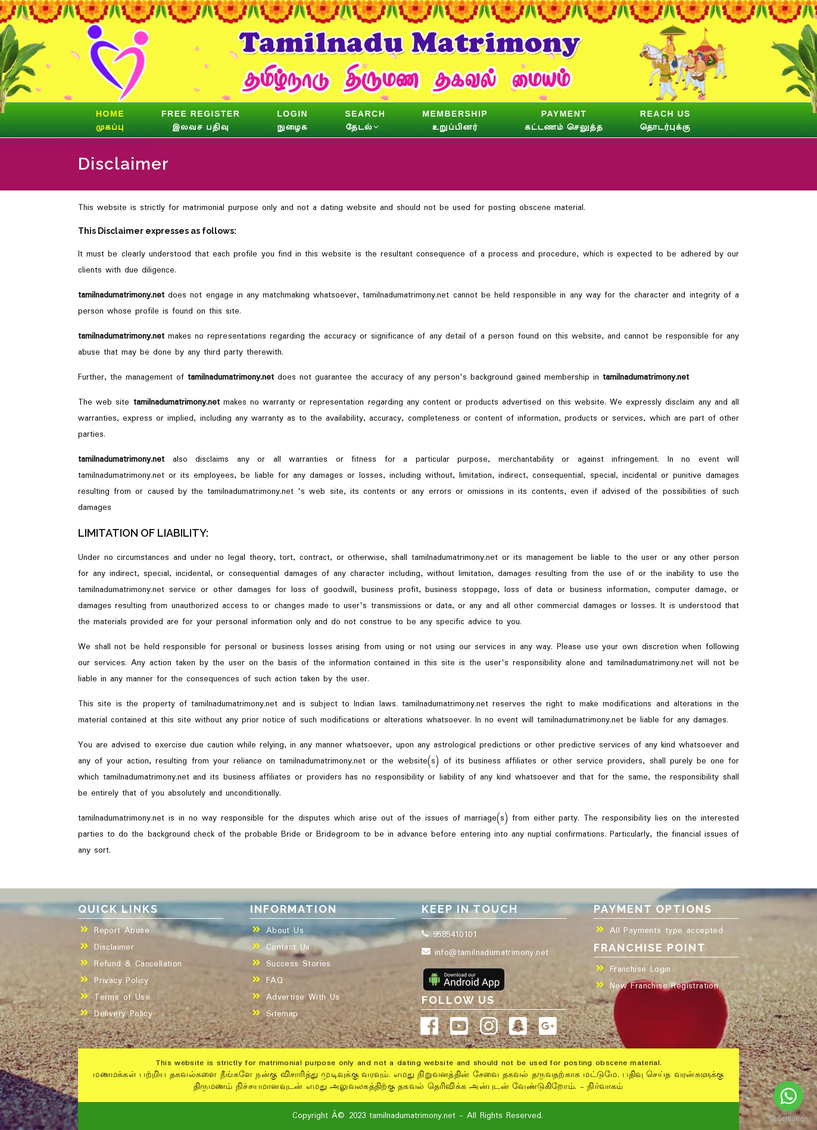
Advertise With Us (303, 997)
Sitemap (282, 1014)
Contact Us (288, 947)
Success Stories (298, 964)
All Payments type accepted (666, 931)
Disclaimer (114, 947)
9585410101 (449, 934)
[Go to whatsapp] (788, 1096)
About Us (285, 931)
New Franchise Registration (664, 986)
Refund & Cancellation (138, 964)
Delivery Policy (123, 1014)
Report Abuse (121, 931)
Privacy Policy (121, 981)
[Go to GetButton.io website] (788, 1118)
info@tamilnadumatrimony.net (485, 952)
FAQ (274, 981)
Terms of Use (122, 997)
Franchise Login (640, 969)
